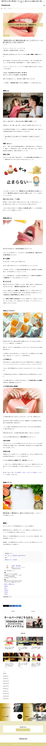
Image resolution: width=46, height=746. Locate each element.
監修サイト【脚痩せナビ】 (9, 584)
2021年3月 (5, 693)
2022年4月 (5, 676)
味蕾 (6, 557)
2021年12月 (5, 681)
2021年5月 (5, 688)
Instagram (6, 589)
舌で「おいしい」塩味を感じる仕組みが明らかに (15, 555)
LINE (23, 729)
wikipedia (6, 586)
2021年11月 (5, 683)
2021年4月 (5, 691)
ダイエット (6, 35)
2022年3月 (5, 678)
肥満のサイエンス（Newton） (11, 559)
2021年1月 (5, 698)
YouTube (6, 593)
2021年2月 (5, 696)
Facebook (6, 591)
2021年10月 (5, 686)
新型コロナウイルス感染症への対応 (31, 1)
